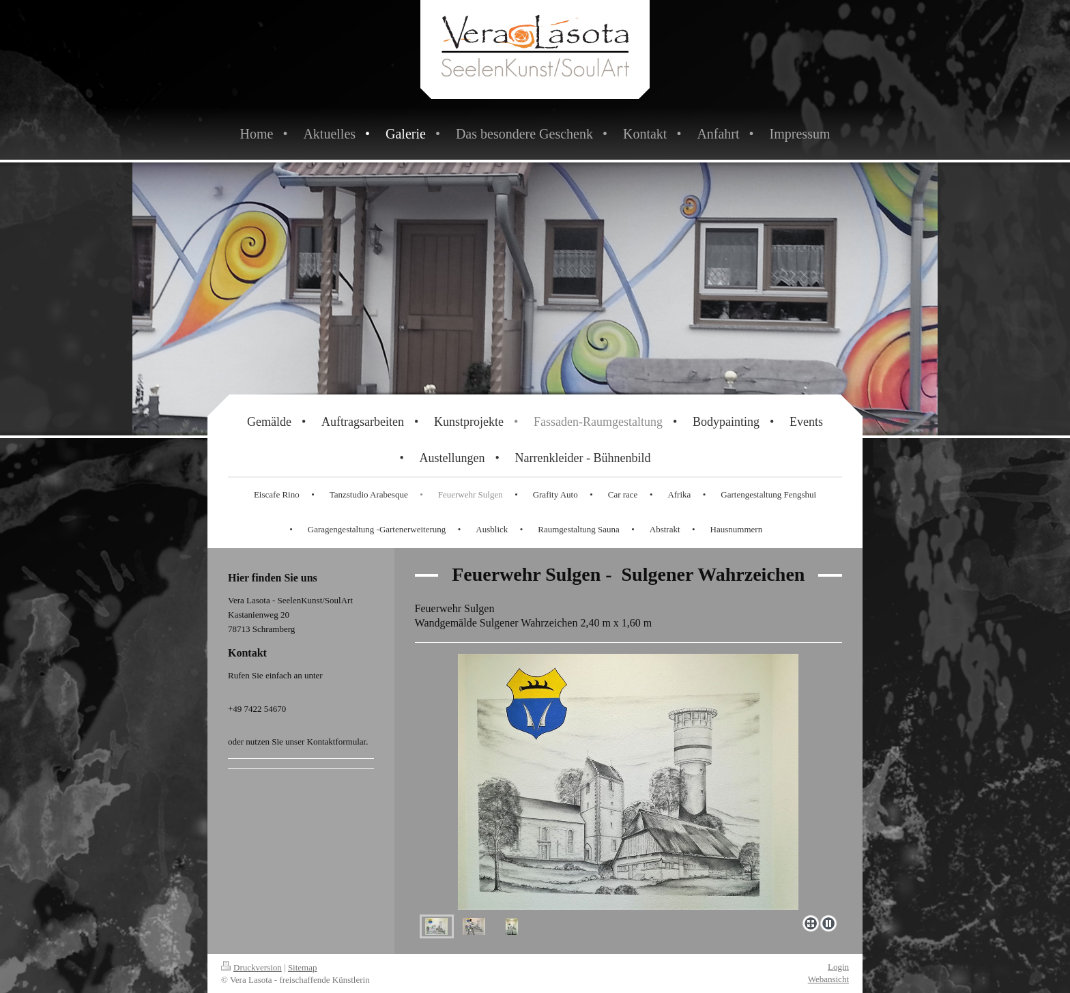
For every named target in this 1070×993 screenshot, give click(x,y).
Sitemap (302, 967)
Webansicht (828, 979)
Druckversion (251, 967)
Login (838, 967)
